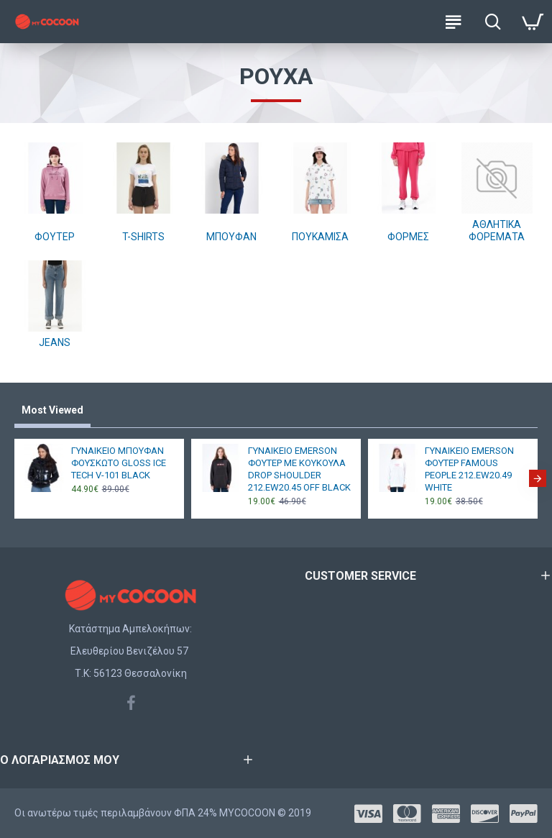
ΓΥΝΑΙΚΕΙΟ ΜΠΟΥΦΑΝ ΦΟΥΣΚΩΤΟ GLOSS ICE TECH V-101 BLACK (118, 463)
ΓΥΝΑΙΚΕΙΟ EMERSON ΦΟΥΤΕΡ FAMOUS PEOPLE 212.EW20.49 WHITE (469, 469)
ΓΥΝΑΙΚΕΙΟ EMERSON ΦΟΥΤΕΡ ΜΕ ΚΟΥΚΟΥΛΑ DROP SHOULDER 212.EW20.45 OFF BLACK (299, 469)
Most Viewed (52, 410)
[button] (537, 478)
